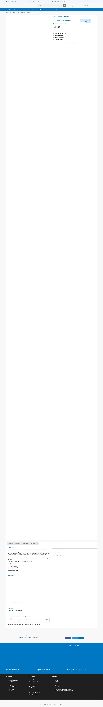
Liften (63, 9)
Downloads (57, 686)
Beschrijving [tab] (10, 543)
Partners (56, 685)
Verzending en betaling (13, 687)
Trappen (34, 9)
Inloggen (33, 679)
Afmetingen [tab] (25, 543)
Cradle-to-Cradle (58, 682)
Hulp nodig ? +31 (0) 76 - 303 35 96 (59, 1)
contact (16, 602)
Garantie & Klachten (12, 686)
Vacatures (57, 684)
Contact (10, 690)
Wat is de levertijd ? (58, 552)
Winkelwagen (11, 679)
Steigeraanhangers (48, 9)
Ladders (40, 9)
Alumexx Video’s (58, 687)
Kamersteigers (17, 9)
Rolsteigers (9, 9)
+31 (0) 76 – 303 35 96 (35, 695)
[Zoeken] (64, 5)
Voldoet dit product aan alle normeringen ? (62, 555)
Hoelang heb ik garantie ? (59, 549)
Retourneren (11, 684)
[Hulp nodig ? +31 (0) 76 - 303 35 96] (52, 1)
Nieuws (56, 679)
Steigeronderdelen (26, 9)
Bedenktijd (11, 682)
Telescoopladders (16, 12)
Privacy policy (11, 685)
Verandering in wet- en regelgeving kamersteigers (64, 690)
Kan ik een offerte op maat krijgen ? (61, 547)
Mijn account (11, 689)
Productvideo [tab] (18, 543)
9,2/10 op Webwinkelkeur (35, 1)
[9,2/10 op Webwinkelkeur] (29, 1)
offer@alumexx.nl (35, 694)
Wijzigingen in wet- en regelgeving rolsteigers (63, 689)
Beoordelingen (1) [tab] (34, 543)
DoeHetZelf (57, 9)
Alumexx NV (57, 681)
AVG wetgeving (11, 681)
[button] (74, 547)
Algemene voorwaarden (13, 680)
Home (7, 12)
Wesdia (66, 704)
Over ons (56, 680)
